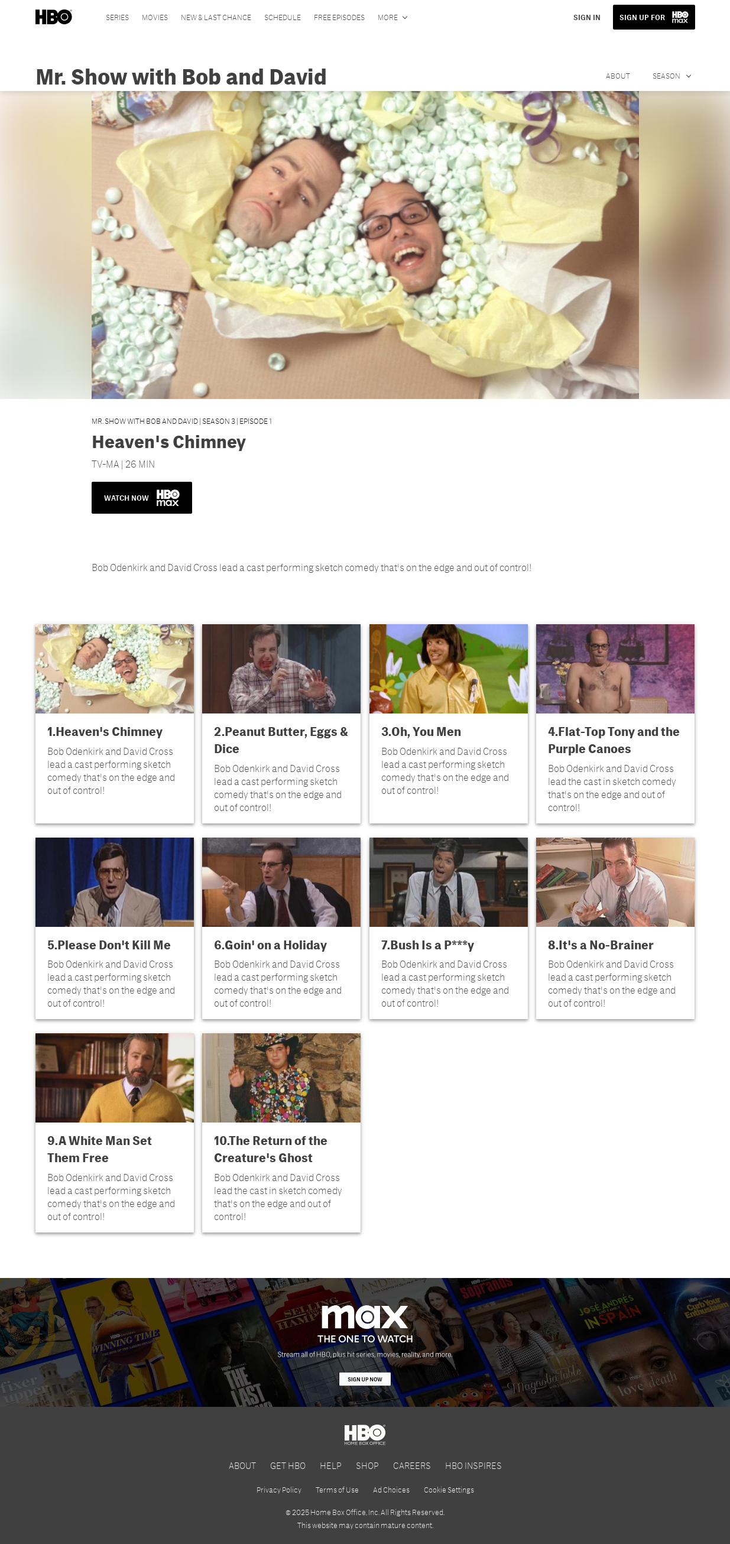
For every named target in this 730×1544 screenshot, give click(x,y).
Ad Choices (391, 1489)
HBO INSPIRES (473, 1465)
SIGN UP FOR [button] (642, 17)
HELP (331, 1465)
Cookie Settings (449, 1489)
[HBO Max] (365, 1342)
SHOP (367, 1465)
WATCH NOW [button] (142, 497)
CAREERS (412, 1465)
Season (667, 76)
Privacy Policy (279, 1489)
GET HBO (288, 1465)
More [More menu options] (388, 17)
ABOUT (242, 1465)
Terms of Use (337, 1489)
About (618, 76)
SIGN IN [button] (587, 17)
